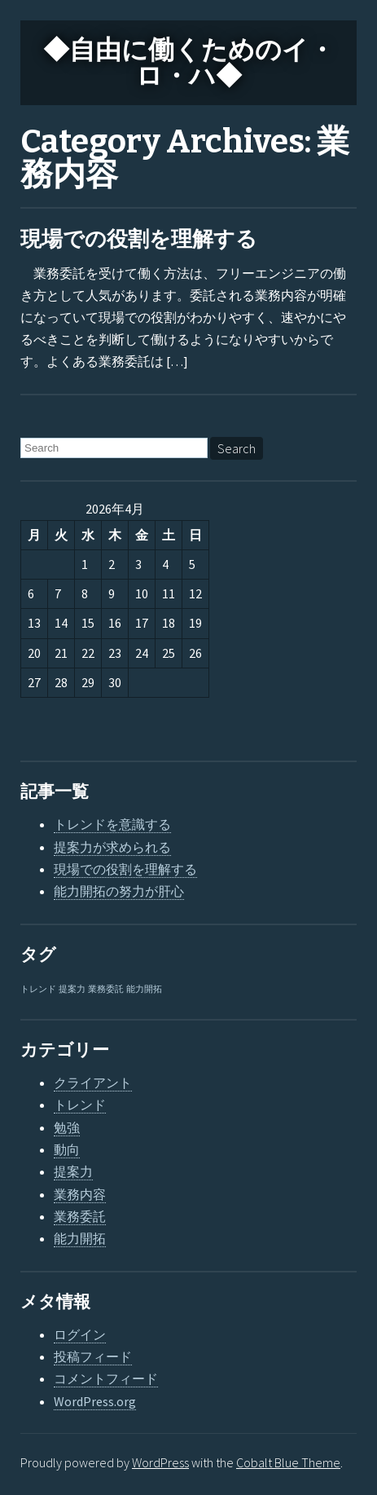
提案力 (73, 1171)
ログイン (80, 1334)
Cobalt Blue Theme (288, 1462)
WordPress (160, 1462)
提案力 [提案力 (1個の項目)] (72, 989)
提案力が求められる (112, 847)
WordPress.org (95, 1401)
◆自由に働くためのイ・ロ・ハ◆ (189, 62)
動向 (67, 1149)
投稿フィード (93, 1356)
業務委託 (80, 1216)
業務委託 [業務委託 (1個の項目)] (106, 989)
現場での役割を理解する (138, 239)
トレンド (80, 1104)
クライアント (93, 1082)
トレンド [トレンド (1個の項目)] (38, 989)
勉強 (67, 1127)
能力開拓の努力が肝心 (119, 891)
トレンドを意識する (112, 824)
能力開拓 (80, 1238)
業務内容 (80, 1194)
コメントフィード (106, 1378)
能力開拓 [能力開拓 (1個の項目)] (144, 989)
